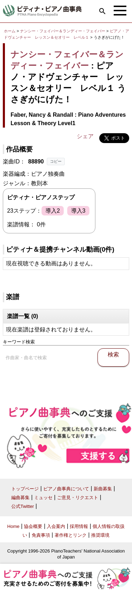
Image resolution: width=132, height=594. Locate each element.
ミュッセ (43, 497)
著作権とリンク (71, 535)
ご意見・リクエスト (77, 497)
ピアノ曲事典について (66, 488)
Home (13, 526)
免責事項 (41, 535)
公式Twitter (22, 506)
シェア (85, 136)
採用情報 (79, 526)
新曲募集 (103, 488)
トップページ (25, 488)
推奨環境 (100, 535)
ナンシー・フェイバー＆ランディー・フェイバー (62, 31)
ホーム (9, 31)
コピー (56, 161)
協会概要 (33, 526)
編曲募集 (20, 497)
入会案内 (56, 526)
